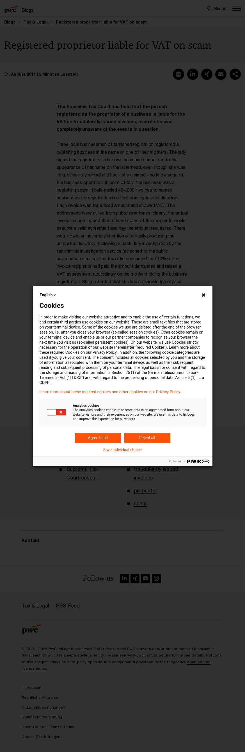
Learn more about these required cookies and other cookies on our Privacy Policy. (110, 392)
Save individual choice (122, 450)
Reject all (147, 438)
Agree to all (97, 438)
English (48, 295)
